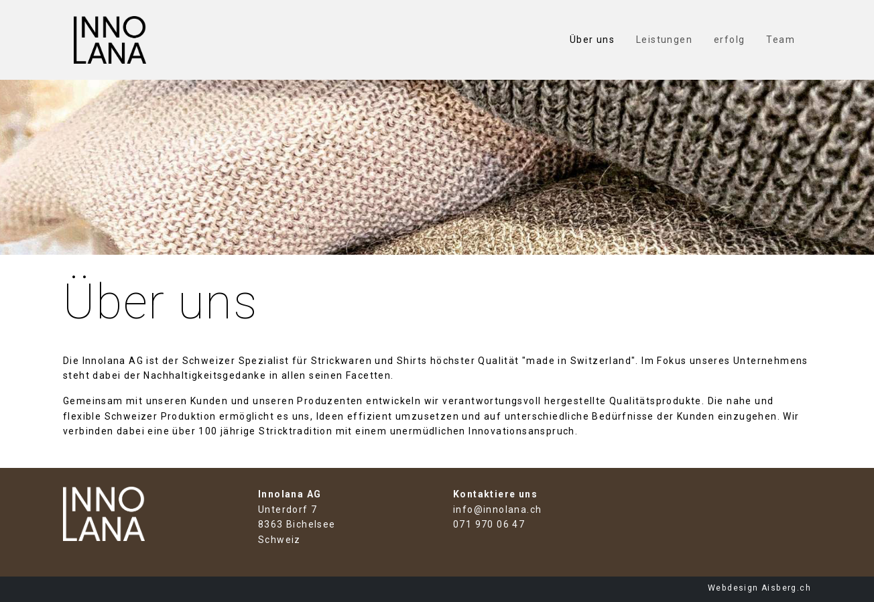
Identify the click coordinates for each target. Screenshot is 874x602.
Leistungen (664, 39)
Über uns (592, 39)
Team (780, 39)
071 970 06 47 (489, 524)
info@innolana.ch (497, 509)
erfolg (729, 39)
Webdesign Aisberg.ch (759, 588)
